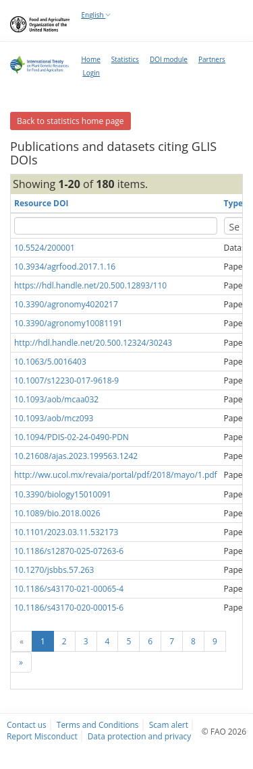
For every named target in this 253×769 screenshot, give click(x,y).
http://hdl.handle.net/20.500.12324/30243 (93, 342)
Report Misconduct (42, 736)
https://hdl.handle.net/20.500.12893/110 (90, 285)
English (96, 15)
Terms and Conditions (98, 724)
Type (233, 203)
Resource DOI (41, 203)
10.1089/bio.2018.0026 (57, 513)
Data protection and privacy (139, 736)
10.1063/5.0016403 (50, 361)
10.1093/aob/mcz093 (53, 418)
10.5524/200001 (44, 247)
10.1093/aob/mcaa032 (56, 399)
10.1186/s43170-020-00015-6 (68, 607)
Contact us (27, 724)
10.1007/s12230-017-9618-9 (66, 380)
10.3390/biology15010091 (62, 494)
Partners (211, 59)
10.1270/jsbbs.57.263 (54, 570)
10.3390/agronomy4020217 (66, 304)
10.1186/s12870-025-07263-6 (68, 551)
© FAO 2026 (224, 731)
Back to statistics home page (70, 121)
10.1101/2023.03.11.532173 (66, 532)
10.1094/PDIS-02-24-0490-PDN (71, 437)
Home (91, 59)
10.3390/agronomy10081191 (68, 323)
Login (91, 73)
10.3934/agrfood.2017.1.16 (64, 266)
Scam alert (168, 724)
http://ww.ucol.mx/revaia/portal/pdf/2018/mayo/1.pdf (115, 475)
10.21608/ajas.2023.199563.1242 (76, 456)
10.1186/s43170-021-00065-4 (68, 588)
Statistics (125, 59)
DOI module (169, 59)
